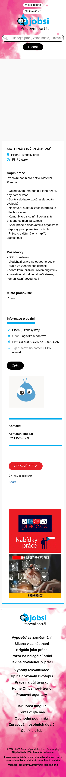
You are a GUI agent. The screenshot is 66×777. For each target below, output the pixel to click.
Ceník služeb (31, 731)
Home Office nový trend (32, 688)
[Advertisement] (33, 92)
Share (13, 482)
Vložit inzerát (33, 4)
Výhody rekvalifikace (31, 670)
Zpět (15, 365)
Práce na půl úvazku (32, 682)
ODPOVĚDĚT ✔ (25, 466)
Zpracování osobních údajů (32, 724)
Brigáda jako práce (32, 650)
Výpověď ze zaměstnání (32, 637)
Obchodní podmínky (32, 718)
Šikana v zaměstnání (31, 644)
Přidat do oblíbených (22, 476)
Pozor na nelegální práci (31, 656)
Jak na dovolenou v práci (32, 662)
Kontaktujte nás (31, 712)
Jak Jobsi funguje (32, 706)
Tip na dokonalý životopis (31, 676)
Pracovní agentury (31, 695)
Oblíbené (33, 11)
